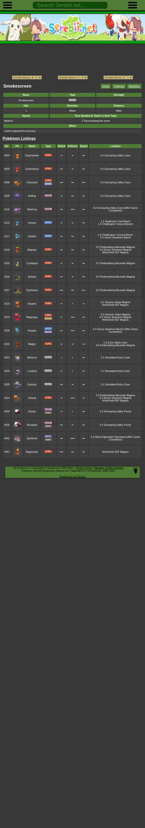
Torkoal (32, 398)
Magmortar (32, 452)
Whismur (32, 357)
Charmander (32, 155)
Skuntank (32, 425)
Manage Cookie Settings (109, 467)
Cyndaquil (31, 263)
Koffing (32, 196)
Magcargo (31, 317)
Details (106, 86)
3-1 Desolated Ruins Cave (115, 357)
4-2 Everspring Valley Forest (115, 411)
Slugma (32, 303)
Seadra (32, 236)
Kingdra (32, 330)
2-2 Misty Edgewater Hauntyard (115, 438)
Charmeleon (32, 169)
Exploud (31, 384)
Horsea (32, 223)
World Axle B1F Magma (115, 252)
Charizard (32, 182)
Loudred (31, 371)
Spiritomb (32, 438)
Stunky (32, 411)
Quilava (32, 276)
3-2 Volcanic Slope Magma (115, 302)
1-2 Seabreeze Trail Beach (115, 221)
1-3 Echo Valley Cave (115, 342)
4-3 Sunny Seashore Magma (115, 249)
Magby (32, 344)
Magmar (31, 249)
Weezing (32, 209)
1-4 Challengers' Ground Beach (115, 224)
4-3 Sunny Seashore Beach (115, 237)
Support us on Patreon (72, 476)
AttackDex (134, 86)
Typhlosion (32, 290)
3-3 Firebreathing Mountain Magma (115, 247)
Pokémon (119, 86)
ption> (118, 77)
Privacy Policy (84, 467)
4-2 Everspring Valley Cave (115, 155)
